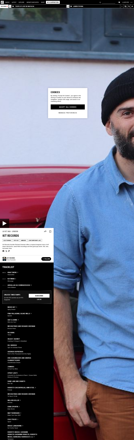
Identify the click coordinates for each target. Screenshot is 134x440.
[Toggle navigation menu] (131, 2)
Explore (21, 2)
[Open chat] (119, 2)
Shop (43, 2)
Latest (14, 2)
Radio (7, 2)
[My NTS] (125, 2)
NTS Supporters (53, 2)
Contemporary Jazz (35, 240)
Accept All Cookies (67, 107)
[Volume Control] (132, 6)
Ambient (23, 240)
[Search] (100, 2)
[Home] (2, 2)
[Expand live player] (122, 6)
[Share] (45, 231)
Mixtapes (33, 2)
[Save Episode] (50, 231)
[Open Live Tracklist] (129, 6)
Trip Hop (16, 240)
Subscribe (39, 296)
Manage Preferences (68, 113)
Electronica (7, 240)
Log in (39, 299)
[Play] (4, 223)
